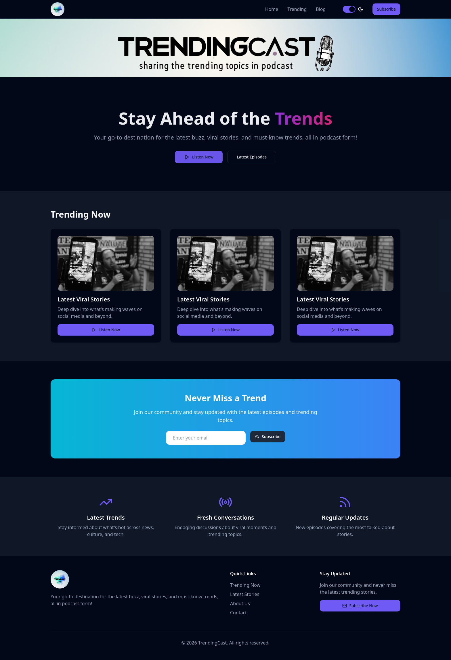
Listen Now (106, 329)
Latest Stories (244, 594)
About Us (240, 603)
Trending (297, 9)
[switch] (349, 9)
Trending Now (245, 585)
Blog (321, 9)
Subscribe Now (360, 605)
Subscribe (386, 9)
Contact (238, 612)
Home (271, 9)
